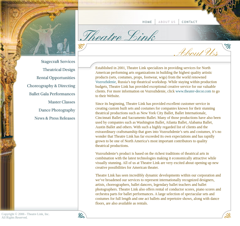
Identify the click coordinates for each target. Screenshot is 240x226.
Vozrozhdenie (105, 82)
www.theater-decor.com (193, 91)
